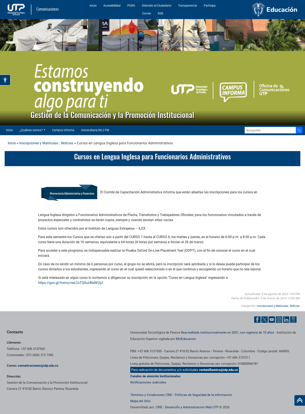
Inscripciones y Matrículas (38, 143)
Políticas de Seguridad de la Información (203, 395)
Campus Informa (63, 130)
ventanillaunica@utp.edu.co (218, 370)
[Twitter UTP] (264, 319)
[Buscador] (299, 130)
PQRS (131, 5)
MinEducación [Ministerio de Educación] (186, 339)
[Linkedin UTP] (286, 319)
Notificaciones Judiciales (148, 382)
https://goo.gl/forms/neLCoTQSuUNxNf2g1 (71, 283)
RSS (160, 13)
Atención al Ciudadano (156, 5)
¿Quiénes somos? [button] (31, 130)
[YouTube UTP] (272, 319)
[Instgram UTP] (279, 319)
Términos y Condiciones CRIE (151, 395)
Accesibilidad (112, 5)
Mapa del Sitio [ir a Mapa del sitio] (140, 401)
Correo (146, 13)
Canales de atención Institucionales (155, 376)
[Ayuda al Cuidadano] (293, 319)
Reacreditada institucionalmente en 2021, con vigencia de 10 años (227, 332)
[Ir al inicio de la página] (300, 400)
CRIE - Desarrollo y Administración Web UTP (187, 407)
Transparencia (187, 5)
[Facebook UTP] (257, 319)
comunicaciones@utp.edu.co (38, 366)
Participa (210, 5)
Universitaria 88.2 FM (95, 130)
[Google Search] (270, 130)
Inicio (93, 5)
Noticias (67, 143)
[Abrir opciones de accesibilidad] (5, 80)
